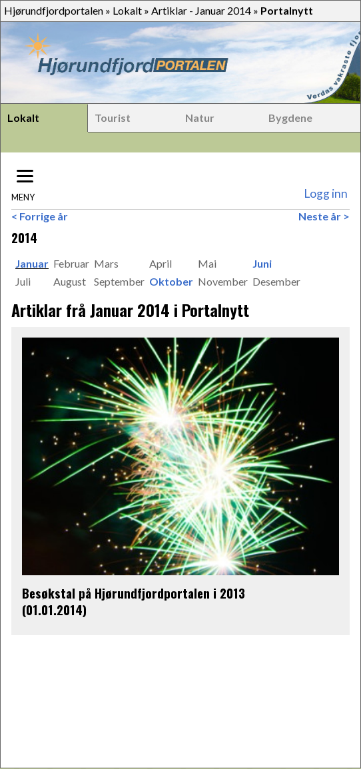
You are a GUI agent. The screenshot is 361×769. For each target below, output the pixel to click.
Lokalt (127, 10)
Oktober (171, 281)
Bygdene (290, 117)
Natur (199, 117)
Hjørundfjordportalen (53, 10)
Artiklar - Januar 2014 (201, 10)
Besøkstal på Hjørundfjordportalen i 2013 (133, 593)
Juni (262, 263)
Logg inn (326, 193)
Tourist (113, 117)
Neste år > (324, 216)
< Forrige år (39, 216)
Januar (32, 263)
